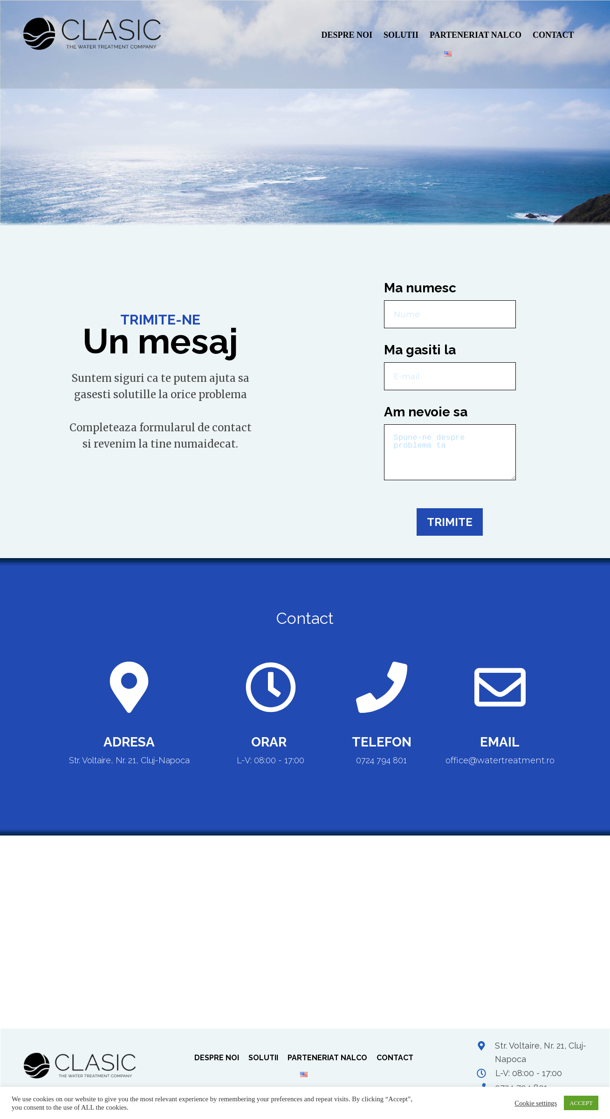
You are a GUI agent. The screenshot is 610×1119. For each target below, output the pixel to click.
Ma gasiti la (420, 350)
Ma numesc (420, 288)
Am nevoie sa (425, 412)
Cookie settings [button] (535, 1103)
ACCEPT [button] (581, 1102)
